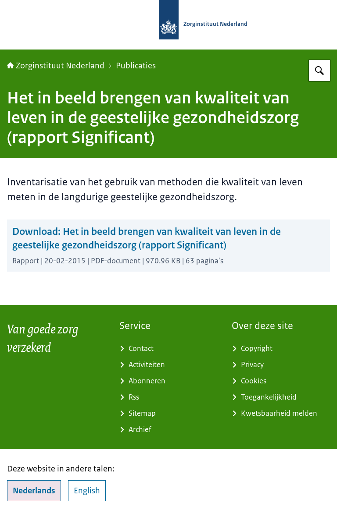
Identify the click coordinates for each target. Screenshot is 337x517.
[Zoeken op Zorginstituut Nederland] (319, 70)
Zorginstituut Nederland (55, 65)
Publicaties (136, 65)
